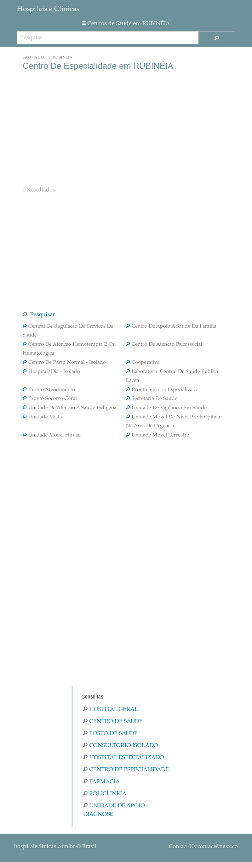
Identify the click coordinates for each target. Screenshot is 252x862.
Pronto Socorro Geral (50, 398)
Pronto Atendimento (49, 390)
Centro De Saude (113, 721)
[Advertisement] (126, 127)
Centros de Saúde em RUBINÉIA (126, 24)
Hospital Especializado (123, 758)
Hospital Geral (110, 709)
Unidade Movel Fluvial (52, 435)
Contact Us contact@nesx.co (203, 847)
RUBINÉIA (63, 58)
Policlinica (104, 794)
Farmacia (101, 782)
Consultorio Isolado (120, 746)
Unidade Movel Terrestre (157, 435)
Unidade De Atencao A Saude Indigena (69, 408)
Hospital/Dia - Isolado (51, 371)
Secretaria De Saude (151, 398)
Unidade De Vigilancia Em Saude (166, 408)
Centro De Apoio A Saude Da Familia (171, 326)
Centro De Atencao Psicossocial (164, 344)
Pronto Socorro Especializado (162, 390)
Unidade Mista (42, 417)
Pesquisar (39, 315)
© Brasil (55, 847)
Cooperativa (143, 362)
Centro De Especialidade (126, 770)
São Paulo (34, 58)
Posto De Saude (110, 733)
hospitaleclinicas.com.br (44, 847)
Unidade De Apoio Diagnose (114, 810)
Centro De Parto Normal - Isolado (64, 362)
